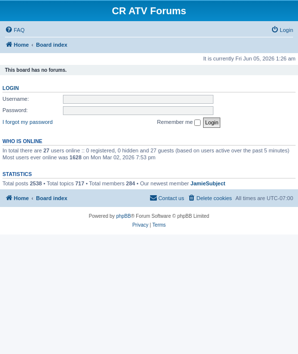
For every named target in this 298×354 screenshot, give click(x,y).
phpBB (123, 216)
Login (10, 88)
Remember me (179, 122)
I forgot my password (27, 122)
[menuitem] (15, 30)
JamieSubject (207, 183)
